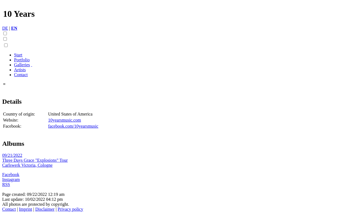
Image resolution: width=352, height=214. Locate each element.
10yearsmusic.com (64, 120)
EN (14, 28)
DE (5, 28)
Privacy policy (70, 209)
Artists (20, 69)
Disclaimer (44, 209)
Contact (21, 74)
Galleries (22, 64)
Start (18, 55)
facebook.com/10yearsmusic (73, 126)
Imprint (25, 209)
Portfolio (22, 59)
